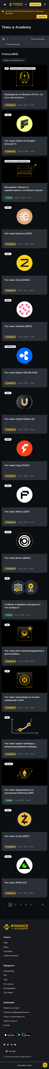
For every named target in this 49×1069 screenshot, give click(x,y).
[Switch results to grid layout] (3, 39)
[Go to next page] (4, 909)
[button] (45, 4)
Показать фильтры (12, 44)
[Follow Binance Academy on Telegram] (11, 1044)
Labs (5, 980)
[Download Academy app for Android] (24, 1035)
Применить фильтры (19, 39)
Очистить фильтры (37, 39)
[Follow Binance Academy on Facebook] (4, 1045)
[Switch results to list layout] (7, 39)
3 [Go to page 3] (20, 905)
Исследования (9, 988)
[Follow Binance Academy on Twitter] (8, 1044)
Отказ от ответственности (14, 1017)
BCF (5, 975)
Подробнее (42, 16)
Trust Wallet (8, 993)
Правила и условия (11, 1008)
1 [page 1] (10, 905)
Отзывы (7, 1025)
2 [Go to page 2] (15, 905)
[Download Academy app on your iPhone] (10, 1035)
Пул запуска (8, 984)
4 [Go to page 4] (25, 905)
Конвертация (9, 971)
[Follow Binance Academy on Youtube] (15, 1044)
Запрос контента (10, 1021)
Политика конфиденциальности (17, 1012)
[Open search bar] (25, 4)
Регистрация (35, 4)
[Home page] (16, 4)
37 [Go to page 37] (43, 905)
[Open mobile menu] (45, 4)
